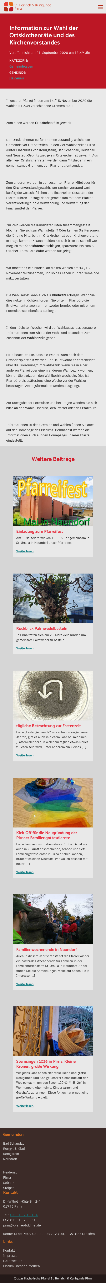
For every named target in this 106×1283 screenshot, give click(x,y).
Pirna (7, 1177)
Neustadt (10, 1158)
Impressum (11, 1255)
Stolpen (9, 1187)
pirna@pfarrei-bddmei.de (22, 1225)
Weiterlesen (25, 551)
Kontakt (9, 1250)
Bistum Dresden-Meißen (21, 1265)
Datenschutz (12, 1260)
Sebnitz (8, 1182)
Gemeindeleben (21, 66)
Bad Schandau (14, 1143)
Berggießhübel (14, 1148)
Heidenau (16, 78)
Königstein (11, 1153)
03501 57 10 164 (24, 1214)
